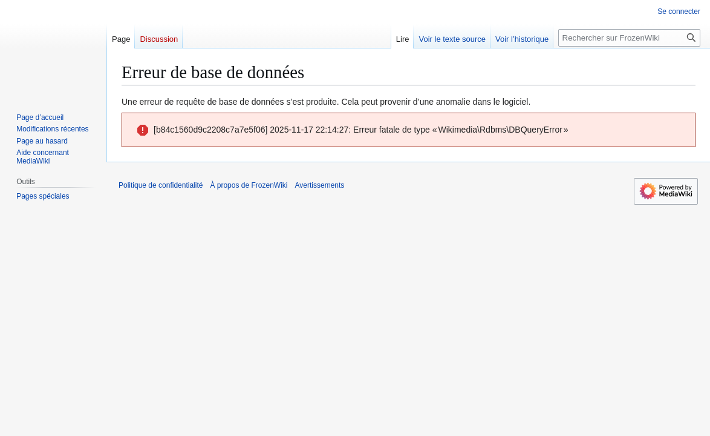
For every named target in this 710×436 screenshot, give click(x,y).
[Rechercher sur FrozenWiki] (629, 38)
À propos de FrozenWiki (248, 185)
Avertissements (320, 185)
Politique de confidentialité (161, 185)
